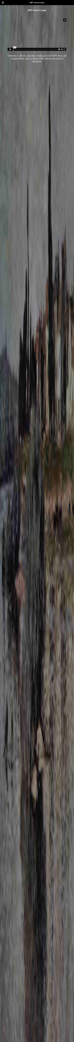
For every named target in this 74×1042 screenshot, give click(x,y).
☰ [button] (3, 2)
